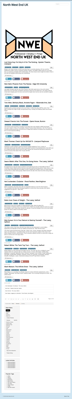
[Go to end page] (38, 299)
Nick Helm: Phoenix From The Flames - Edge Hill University (25, 84)
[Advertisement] (36, 18)
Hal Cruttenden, (8, 184)
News (7, 313)
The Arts (7, 348)
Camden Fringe (9, 323)
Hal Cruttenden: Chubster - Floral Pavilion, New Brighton (25, 181)
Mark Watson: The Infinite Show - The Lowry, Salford (23, 267)
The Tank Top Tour (23, 248)
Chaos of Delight (29, 203)
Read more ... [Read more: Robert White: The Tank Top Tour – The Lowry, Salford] (8, 258)
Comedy (7, 327)
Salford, (9, 377)
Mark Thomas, (7, 144)
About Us (7, 312)
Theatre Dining (10, 353)
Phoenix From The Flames (24, 87)
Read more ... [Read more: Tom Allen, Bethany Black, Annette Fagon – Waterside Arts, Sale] (8, 112)
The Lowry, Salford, (8, 164)
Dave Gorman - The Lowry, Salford (12, 290)
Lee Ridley (21, 67)
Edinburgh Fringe (9, 324)
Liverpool (7, 341)
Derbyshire (8, 334)
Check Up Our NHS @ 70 (25, 144)
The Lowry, (10, 383)
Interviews (8, 314)
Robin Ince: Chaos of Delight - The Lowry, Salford (22, 200)
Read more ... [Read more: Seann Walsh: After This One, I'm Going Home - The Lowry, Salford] (8, 173)
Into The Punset (25, 124)
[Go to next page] (35, 299)
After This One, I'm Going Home (26, 164)
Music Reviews (8, 329)
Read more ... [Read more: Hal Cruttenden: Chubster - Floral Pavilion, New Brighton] (8, 191)
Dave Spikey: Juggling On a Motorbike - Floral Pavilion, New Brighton (19, 293)
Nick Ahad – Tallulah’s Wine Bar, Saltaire (13, 288)
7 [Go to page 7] (25, 299)
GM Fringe (8, 325)
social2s (9, 81)
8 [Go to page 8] (27, 299)
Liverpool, (9, 378)
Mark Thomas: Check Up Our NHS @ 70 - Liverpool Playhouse (26, 141)
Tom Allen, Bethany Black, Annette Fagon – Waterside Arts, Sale (27, 103)
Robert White (16, 248)
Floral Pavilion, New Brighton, (17, 184)
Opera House (10, 381)
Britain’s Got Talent (31, 248)
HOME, (9, 386)
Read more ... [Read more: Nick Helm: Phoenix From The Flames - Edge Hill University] (8, 94)
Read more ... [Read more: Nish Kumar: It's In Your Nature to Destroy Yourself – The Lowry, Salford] (8, 236)
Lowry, (9, 375)
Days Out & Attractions (11, 350)
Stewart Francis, (8, 124)
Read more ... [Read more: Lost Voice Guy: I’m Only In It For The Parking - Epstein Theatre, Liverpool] (8, 75)
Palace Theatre (11, 384)
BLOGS (15, 320)
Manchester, (10, 379)
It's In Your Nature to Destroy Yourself (26, 225)
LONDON (8, 339)
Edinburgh (8, 336)
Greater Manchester (9, 337)
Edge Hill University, (8, 87)
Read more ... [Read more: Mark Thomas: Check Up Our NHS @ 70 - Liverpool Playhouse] (8, 153)
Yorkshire (7, 347)
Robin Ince (16, 203)
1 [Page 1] (11, 299)
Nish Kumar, (7, 225)
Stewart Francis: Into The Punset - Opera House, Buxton (24, 121)
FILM (7, 328)
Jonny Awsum (27, 67)
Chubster (26, 184)
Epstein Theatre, (8, 67)
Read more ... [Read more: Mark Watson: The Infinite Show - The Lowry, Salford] (8, 276)
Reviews (8, 320)
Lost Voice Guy (15, 67)
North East (8, 342)
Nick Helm (16, 87)
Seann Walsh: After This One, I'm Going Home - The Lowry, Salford (28, 161)
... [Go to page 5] (20, 299)
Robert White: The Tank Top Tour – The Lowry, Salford (24, 245)
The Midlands (8, 343)
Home (8, 310)
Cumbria (7, 333)
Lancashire (8, 338)
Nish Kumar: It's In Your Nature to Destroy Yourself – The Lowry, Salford (27, 221)
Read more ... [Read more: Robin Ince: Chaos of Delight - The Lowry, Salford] (8, 211)
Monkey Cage (21, 203)
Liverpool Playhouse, (15, 144)
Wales (7, 346)
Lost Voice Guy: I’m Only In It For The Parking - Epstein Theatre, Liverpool (27, 63)
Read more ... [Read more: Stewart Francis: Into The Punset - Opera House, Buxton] (8, 132)
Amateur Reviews (10, 317)
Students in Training (9, 322)
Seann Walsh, (16, 164)
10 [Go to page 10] (32, 299)
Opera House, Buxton (16, 124)
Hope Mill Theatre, (11, 387)
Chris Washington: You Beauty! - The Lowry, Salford (15, 285)
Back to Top (66, 396)
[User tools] (52, 68)
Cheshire (7, 332)
